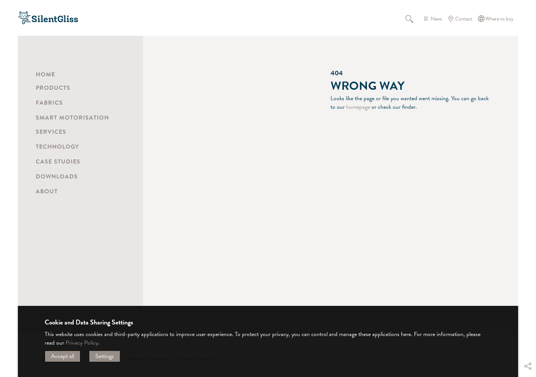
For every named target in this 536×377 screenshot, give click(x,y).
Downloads (57, 176)
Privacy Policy (82, 342)
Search (413, 18)
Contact (463, 19)
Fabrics (49, 102)
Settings (104, 356)
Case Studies (58, 161)
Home (45, 74)
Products (53, 87)
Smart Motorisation (72, 117)
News (436, 19)
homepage (358, 106)
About (47, 191)
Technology (57, 146)
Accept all (62, 356)
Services (51, 131)
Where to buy (499, 19)
